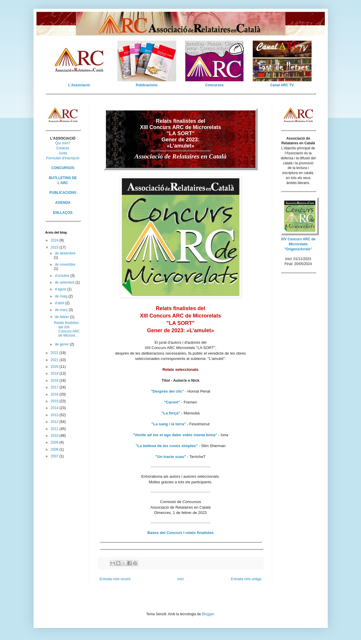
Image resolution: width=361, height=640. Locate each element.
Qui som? (62, 143)
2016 (55, 394)
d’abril (60, 303)
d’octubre (62, 276)
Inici (180, 579)
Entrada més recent (115, 579)
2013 (55, 415)
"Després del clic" (167, 391)
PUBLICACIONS (62, 193)
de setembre (65, 282)
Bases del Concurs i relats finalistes (180, 532)
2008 (55, 449)
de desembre (65, 253)
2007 (55, 456)
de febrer (62, 317)
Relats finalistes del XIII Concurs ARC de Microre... (67, 329)
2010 (55, 436)
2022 (55, 353)
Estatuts (62, 148)
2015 (55, 401)
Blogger (208, 614)
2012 (55, 422)
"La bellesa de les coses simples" (167, 446)
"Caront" (172, 402)
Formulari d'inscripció (62, 158)
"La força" (171, 413)
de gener (62, 344)
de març (62, 310)
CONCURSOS (62, 168)
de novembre (65, 264)
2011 (55, 429)
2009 (55, 442)
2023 (55, 247)
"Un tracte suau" (170, 456)
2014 (55, 408)
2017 (55, 387)
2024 (55, 240)
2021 (55, 360)
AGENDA (62, 203)
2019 (55, 373)
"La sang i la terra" (169, 424)
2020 (55, 367)
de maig (61, 296)
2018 (55, 380)
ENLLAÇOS (63, 213)
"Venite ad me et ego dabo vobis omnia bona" (175, 435)
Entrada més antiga (246, 579)
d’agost (61, 289)
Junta (63, 153)
